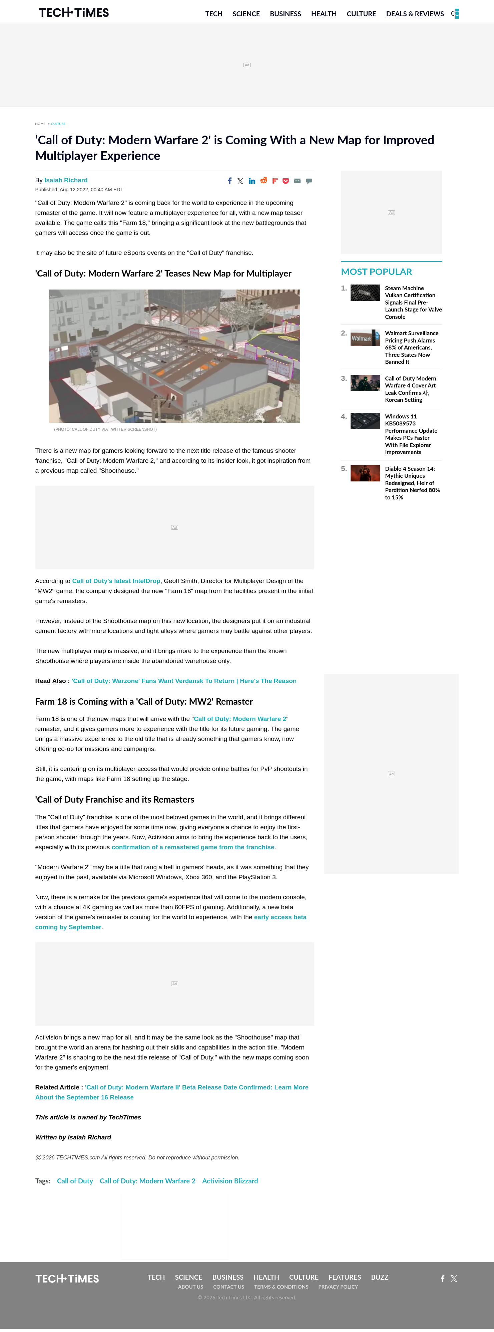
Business (285, 16)
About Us (190, 1290)
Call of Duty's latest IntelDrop (116, 583)
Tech (214, 16)
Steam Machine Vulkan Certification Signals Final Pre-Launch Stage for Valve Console (413, 305)
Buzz (379, 1280)
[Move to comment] (309, 184)
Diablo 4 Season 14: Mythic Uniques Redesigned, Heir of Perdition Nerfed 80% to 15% (412, 486)
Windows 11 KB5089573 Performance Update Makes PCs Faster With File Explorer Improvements (411, 437)
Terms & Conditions (281, 1290)
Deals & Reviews (415, 16)
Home (40, 127)
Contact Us (228, 1290)
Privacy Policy (338, 1290)
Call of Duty (75, 1184)
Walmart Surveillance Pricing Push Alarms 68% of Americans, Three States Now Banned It (412, 350)
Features (345, 1280)
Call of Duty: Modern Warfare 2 (240, 721)
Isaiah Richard (66, 183)
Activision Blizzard (230, 1184)
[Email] (297, 184)
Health (324, 16)
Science (246, 16)
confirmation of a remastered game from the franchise (193, 850)
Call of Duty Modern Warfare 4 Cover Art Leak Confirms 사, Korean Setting (411, 392)
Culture (361, 16)
